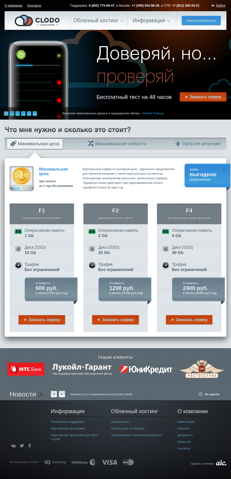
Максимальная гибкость (117, 144)
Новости (22, 394)
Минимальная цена (34, 144)
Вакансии (184, 441)
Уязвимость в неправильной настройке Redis (101, 394)
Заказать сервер (205, 97)
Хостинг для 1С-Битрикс (128, 428)
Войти (220, 5)
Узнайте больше (152, 113)
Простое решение (198, 144)
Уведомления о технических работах (136, 435)
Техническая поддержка (67, 421)
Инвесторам (185, 421)
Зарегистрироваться (201, 20)
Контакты (34, 5)
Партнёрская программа (68, 428)
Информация (149, 20)
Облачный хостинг (95, 20)
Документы (185, 435)
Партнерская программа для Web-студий (75, 437)
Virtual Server (120, 421)
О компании (13, 5)
